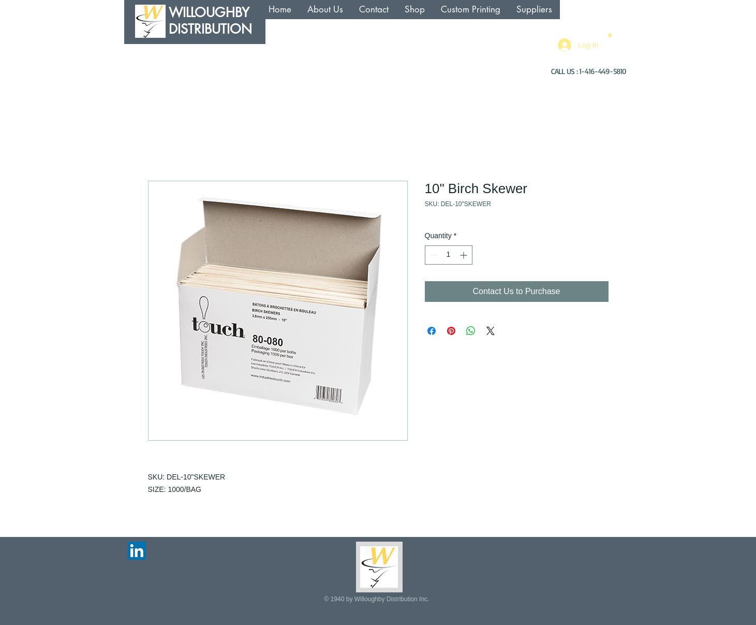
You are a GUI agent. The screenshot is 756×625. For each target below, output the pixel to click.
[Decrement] (432, 255)
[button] (610, 35)
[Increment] (464, 255)
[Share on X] (490, 331)
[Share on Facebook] (431, 331)
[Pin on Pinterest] (451, 331)
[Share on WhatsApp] (471, 331)
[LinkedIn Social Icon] (137, 551)
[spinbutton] (448, 255)
